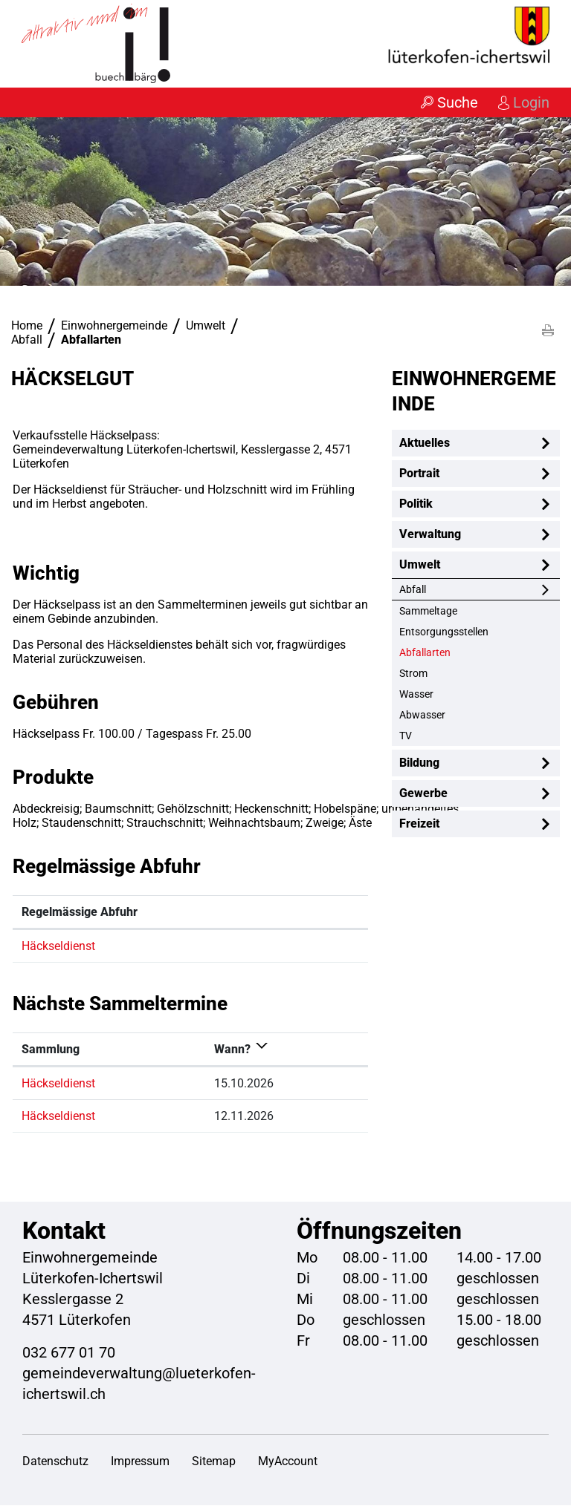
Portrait (419, 474)
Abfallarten (455, 652)
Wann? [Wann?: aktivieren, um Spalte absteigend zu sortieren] (232, 1050)
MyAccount (287, 1462)
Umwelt (419, 565)
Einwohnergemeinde (474, 392)
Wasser (416, 695)
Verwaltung (430, 535)
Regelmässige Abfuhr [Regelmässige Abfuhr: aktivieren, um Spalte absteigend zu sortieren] (80, 913)
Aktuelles (424, 443)
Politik (416, 504)
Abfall (412, 590)
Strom (413, 674)
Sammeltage (428, 612)
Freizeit (419, 824)
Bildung (419, 763)
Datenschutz (55, 1462)
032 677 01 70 (68, 1353)
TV (405, 736)
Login (530, 102)
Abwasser (422, 715)
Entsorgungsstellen (443, 632)
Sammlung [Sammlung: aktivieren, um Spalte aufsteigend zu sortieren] (51, 1050)
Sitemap (214, 1462)
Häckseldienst (58, 947)
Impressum (140, 1462)
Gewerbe (423, 794)
